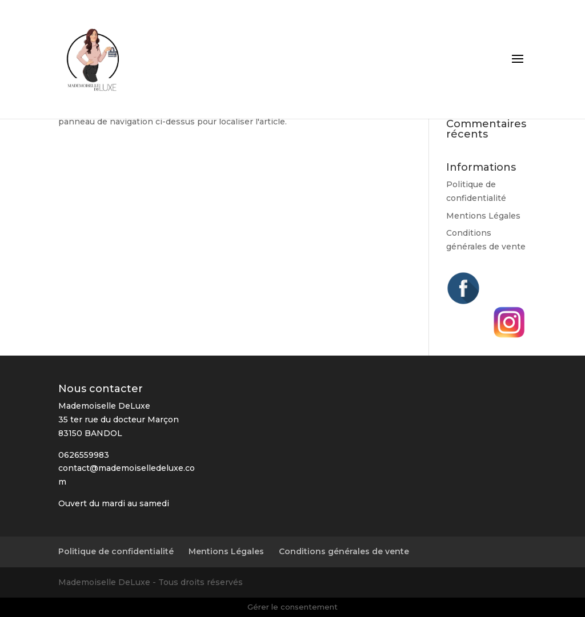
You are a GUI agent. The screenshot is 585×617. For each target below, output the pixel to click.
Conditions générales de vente (344, 551)
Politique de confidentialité (116, 551)
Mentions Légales (483, 216)
